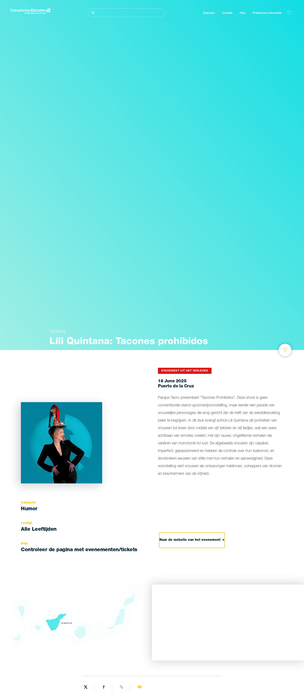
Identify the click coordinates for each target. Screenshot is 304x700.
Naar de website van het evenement (191, 540)
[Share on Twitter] (85, 688)
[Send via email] (139, 688)
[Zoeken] (127, 12)
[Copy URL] (121, 688)
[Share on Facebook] (103, 688)
